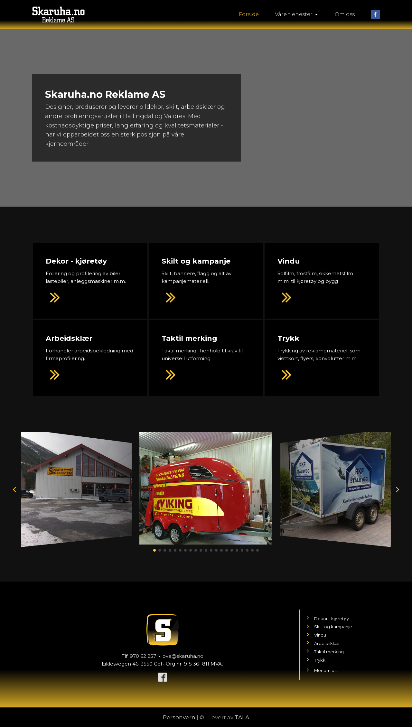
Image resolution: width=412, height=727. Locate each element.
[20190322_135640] (76, 540)
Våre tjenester (297, 14)
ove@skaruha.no (183, 656)
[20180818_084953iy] (335, 540)
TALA (242, 717)
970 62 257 (143, 656)
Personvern (179, 717)
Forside (249, 14)
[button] (154, 550)
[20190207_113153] (205, 542)
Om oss (345, 14)
